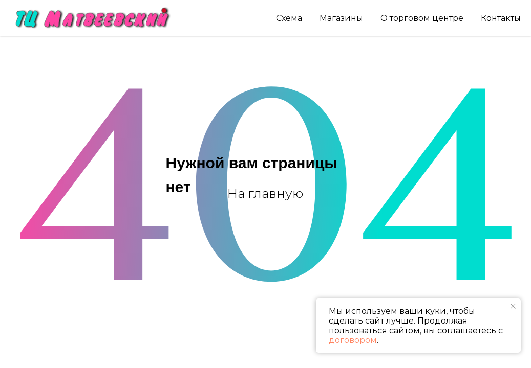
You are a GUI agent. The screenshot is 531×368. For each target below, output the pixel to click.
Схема (289, 18)
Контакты (501, 18)
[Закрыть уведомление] (513, 306)
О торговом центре (421, 18)
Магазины (341, 18)
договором (353, 340)
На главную (265, 193)
